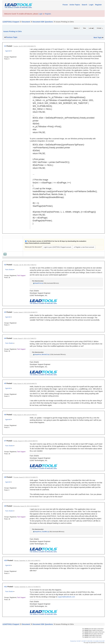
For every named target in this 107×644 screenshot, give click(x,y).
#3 (5, 312)
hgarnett (7, 51)
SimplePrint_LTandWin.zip (42, 531)
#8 (5, 477)
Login (91, 5)
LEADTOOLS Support (11, 22)
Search (85, 5)
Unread (100, 28)
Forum (65, 5)
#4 (5, 338)
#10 (5, 560)
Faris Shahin (9, 269)
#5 (5, 383)
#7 (5, 441)
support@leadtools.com (66, 597)
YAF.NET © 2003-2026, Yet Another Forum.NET (93, 641)
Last (91, 28)
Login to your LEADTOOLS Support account (57, 247)
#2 (5, 265)
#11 (5, 587)
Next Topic (98, 37)
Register (98, 5)
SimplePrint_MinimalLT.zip (42, 354)
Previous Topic (11, 37)
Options (77, 28)
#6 (5, 415)
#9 (5, 506)
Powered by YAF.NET (75, 641)
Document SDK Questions (43, 22)
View (84, 28)
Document (26, 22)
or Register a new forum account (84, 247)
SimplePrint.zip (39, 283)
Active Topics (74, 5)
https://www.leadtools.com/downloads (37, 243)
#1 (5, 46)
